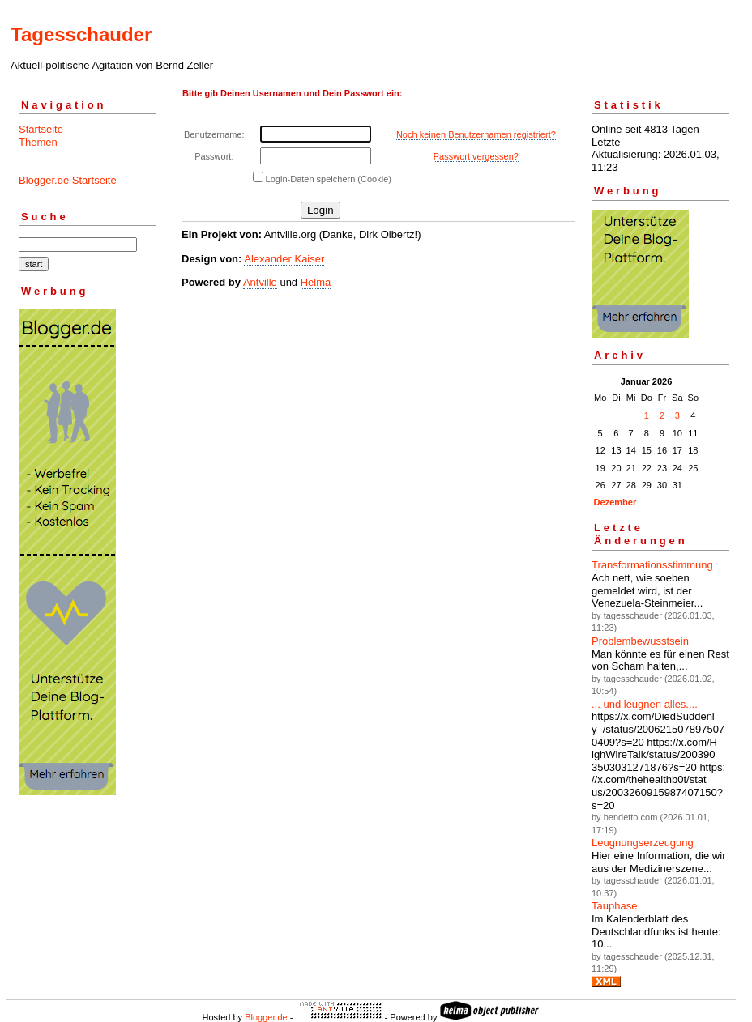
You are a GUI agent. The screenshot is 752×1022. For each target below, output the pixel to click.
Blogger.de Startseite (68, 180)
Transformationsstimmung (652, 565)
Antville (260, 282)
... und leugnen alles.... (645, 704)
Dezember (615, 502)
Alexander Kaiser (284, 259)
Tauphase (614, 906)
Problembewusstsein (640, 641)
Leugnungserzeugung (643, 843)
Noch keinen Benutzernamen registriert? (476, 134)
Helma (316, 282)
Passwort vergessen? (476, 156)
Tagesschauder (81, 34)
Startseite (41, 129)
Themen (38, 142)
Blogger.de (266, 1017)
